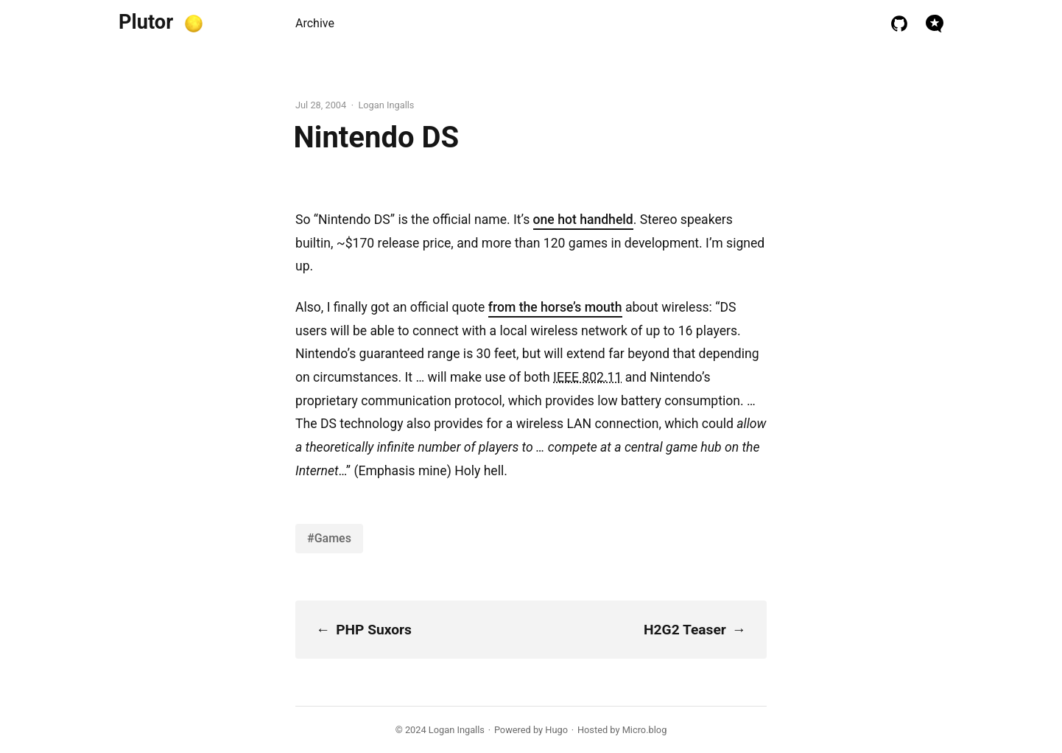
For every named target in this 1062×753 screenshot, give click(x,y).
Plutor (146, 22)
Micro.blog (644, 729)
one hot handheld (583, 219)
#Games (329, 538)
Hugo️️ (556, 729)
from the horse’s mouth (555, 307)
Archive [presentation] (314, 23)
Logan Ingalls (457, 729)
